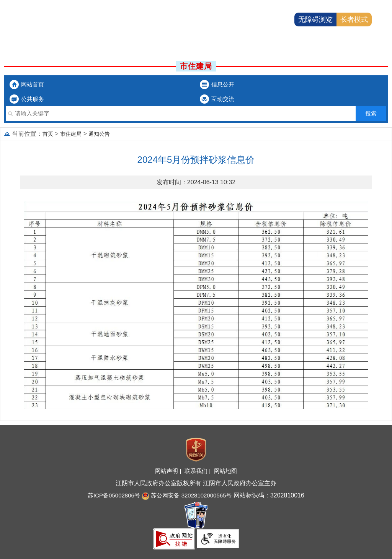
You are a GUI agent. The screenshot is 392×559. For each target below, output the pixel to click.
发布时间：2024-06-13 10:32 (196, 182)
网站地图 (225, 471)
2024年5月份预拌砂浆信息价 (196, 159)
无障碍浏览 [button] (315, 19)
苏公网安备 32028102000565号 (187, 495)
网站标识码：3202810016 (268, 495)
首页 (47, 134)
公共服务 (32, 99)
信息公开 (222, 84)
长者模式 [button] (354, 19)
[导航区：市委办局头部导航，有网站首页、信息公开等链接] (196, 91)
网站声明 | (169, 471)
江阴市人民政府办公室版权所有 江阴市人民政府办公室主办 (196, 483)
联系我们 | (198, 471)
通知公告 (99, 134)
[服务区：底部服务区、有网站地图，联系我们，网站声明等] (196, 492)
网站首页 (32, 84)
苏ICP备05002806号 (114, 495)
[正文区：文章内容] (196, 287)
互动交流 (222, 99)
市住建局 (71, 134)
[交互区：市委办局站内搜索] (196, 113)
